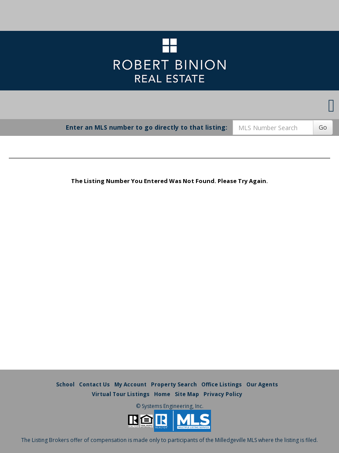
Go (323, 127)
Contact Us (94, 384)
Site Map (187, 394)
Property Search (174, 384)
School (65, 384)
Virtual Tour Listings (121, 394)
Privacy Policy (222, 394)
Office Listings (221, 384)
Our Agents (262, 384)
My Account (130, 384)
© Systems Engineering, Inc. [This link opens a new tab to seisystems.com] (169, 406)
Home (162, 394)
